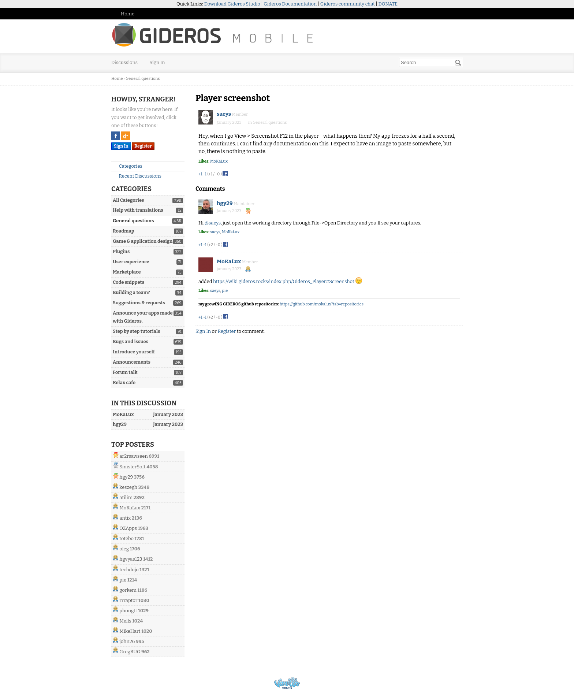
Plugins (121, 251)
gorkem (128, 590)
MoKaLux (129, 507)
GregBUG (129, 651)
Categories (127, 166)
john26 (127, 641)
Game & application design (142, 241)
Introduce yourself (134, 351)
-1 (204, 174)
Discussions (124, 62)
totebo (126, 538)
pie (122, 580)
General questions (133, 220)
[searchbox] (431, 62)
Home (127, 13)
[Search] (458, 63)
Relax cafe (124, 382)
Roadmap (123, 231)
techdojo (128, 569)
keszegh (128, 487)
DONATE (388, 4)
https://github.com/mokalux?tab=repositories (322, 304)
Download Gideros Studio (232, 4)
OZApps (128, 528)
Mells (125, 621)
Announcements (131, 362)
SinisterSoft (132, 466)
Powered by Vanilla (287, 683)
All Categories (128, 200)
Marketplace (127, 272)
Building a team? (131, 292)
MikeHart (129, 631)
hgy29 (126, 477)
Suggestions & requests (139, 302)
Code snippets (128, 282)
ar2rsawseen (133, 456)
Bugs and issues (130, 341)
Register (143, 146)
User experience (131, 261)
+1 (200, 174)
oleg (124, 548)
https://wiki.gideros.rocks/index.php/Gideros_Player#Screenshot (283, 281)
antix (125, 518)
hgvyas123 (130, 559)
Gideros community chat (347, 4)
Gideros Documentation (290, 4)
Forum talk (125, 372)
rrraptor (128, 600)
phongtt (128, 610)
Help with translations (138, 210)
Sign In (157, 62)
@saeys (213, 223)
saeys (224, 114)
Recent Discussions (137, 176)
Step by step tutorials (136, 331)
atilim (126, 497)
